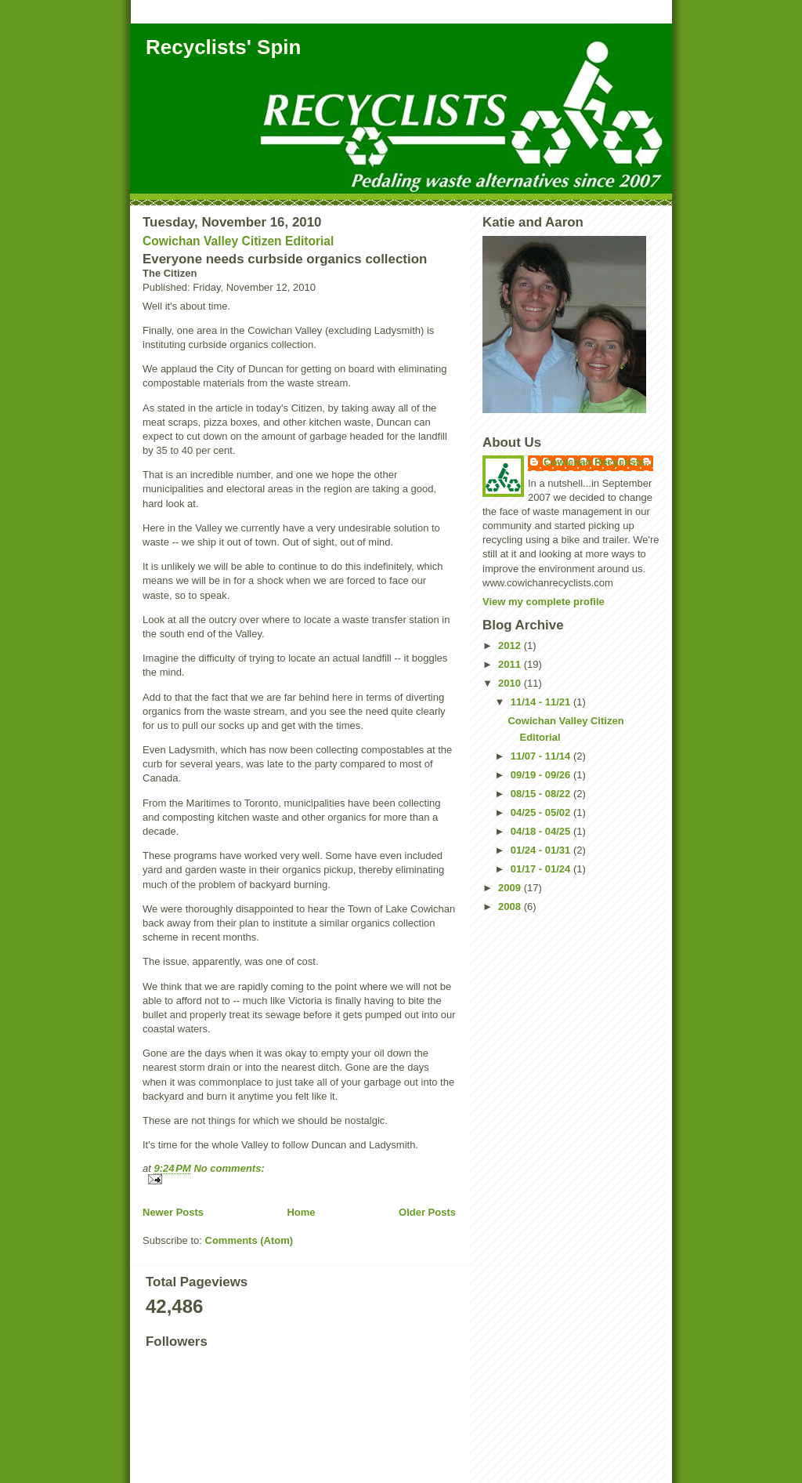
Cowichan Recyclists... (598, 462)
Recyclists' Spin (223, 47)
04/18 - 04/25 (542, 831)
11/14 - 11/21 (542, 702)
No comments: (228, 1168)
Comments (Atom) (249, 1240)
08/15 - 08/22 (542, 794)
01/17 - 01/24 (542, 869)
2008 (511, 906)
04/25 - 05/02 (542, 812)
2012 (511, 645)
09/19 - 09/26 (542, 775)
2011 (511, 664)
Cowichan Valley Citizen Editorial (238, 241)
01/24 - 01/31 (542, 850)
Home (301, 1212)
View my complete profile (543, 601)
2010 (511, 683)
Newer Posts (173, 1212)
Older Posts (427, 1212)
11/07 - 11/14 (542, 756)
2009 (511, 888)
